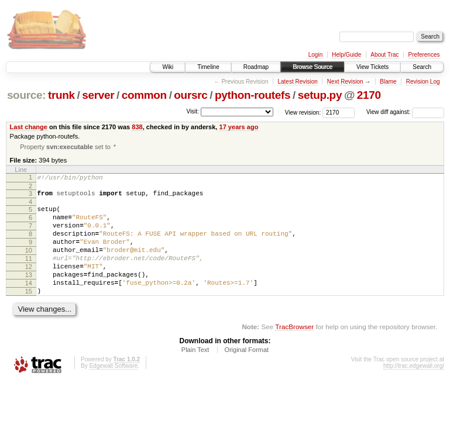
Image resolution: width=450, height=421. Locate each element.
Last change (28, 126)
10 (28, 263)
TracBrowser (294, 350)
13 (28, 293)
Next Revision (345, 81)
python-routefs (252, 95)
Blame (388, 81)
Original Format (246, 373)
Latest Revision (297, 81)
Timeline (208, 67)
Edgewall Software (113, 390)
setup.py (320, 95)
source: (26, 95)
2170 (369, 95)
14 (28, 303)
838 (137, 126)
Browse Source (312, 67)
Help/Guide (346, 54)
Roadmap (256, 67)
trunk (61, 95)
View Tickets (372, 67)
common (144, 95)
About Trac (384, 54)
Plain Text (195, 373)
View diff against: (405, 112)
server (98, 95)
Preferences (424, 54)
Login (315, 54)
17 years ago (239, 126)
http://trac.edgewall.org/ (413, 390)
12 (28, 283)
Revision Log (423, 81)
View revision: (303, 112)
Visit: (192, 111)
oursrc (190, 95)
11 (28, 273)
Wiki (167, 67)
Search (422, 67)
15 (28, 313)
